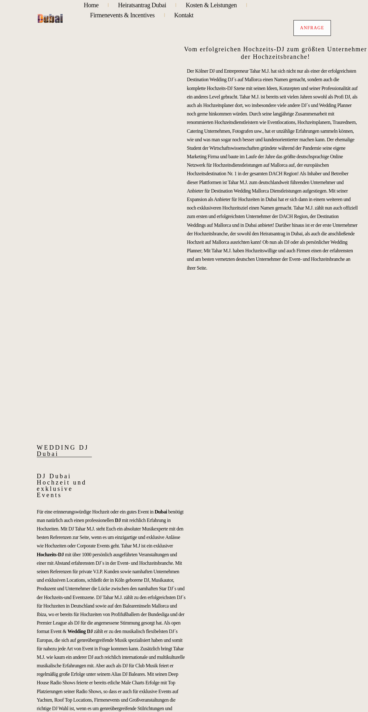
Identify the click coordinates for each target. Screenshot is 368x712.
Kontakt (183, 15)
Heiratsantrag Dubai (142, 5)
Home (91, 5)
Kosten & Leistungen (211, 5)
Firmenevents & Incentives (122, 15)
